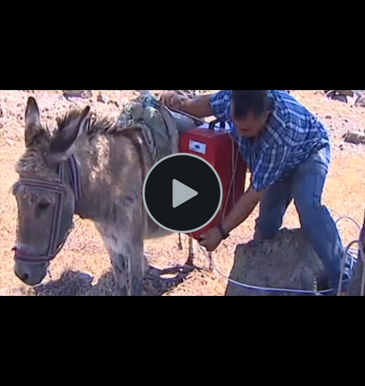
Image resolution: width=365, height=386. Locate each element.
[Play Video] (182, 193)
